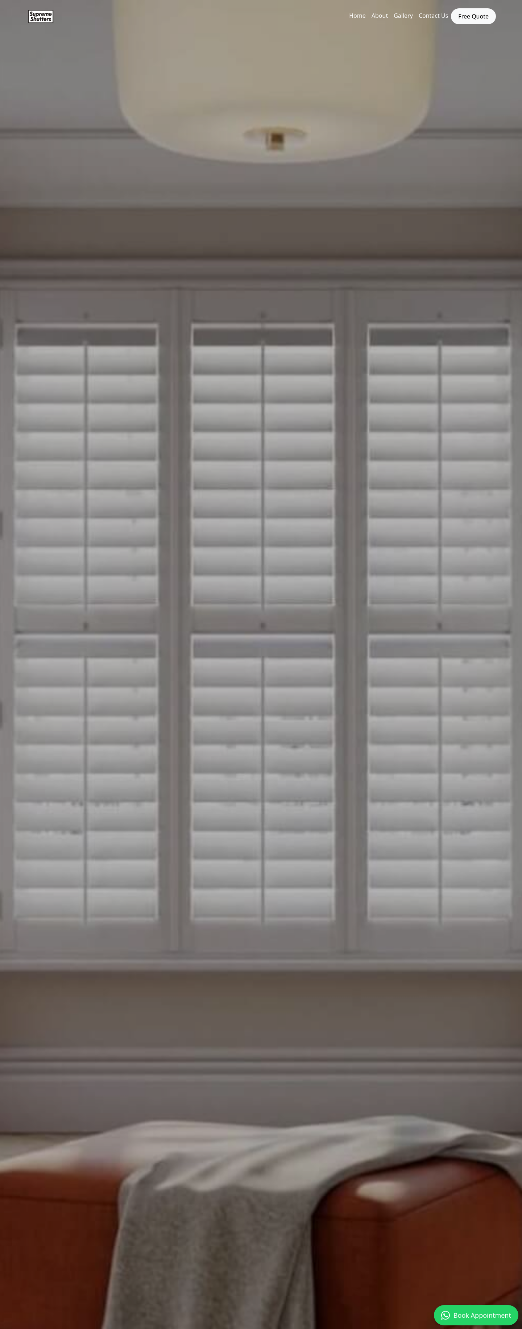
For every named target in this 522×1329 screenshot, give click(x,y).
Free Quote (473, 16)
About (380, 16)
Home (357, 16)
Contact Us (433, 16)
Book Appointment (476, 1315)
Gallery (403, 16)
